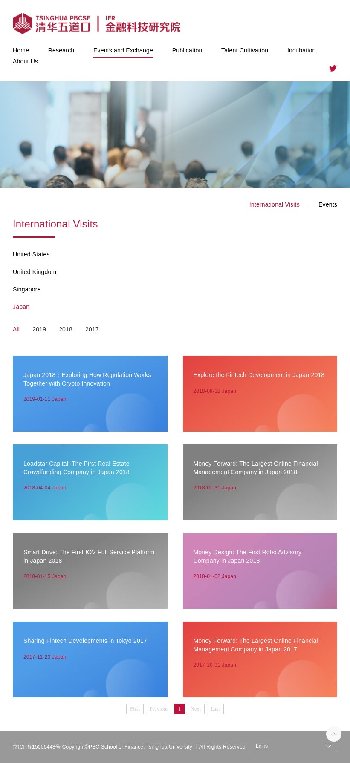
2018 (65, 329)
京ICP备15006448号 (37, 747)
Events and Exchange (123, 50)
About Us (25, 61)
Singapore (27, 289)
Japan (21, 306)
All (16, 329)
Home (21, 50)
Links (262, 746)
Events (327, 204)
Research (61, 50)
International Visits (274, 204)
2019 (39, 329)
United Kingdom (34, 271)
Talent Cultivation (244, 50)
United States (31, 254)
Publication (187, 50)
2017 (92, 329)
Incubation (301, 50)
